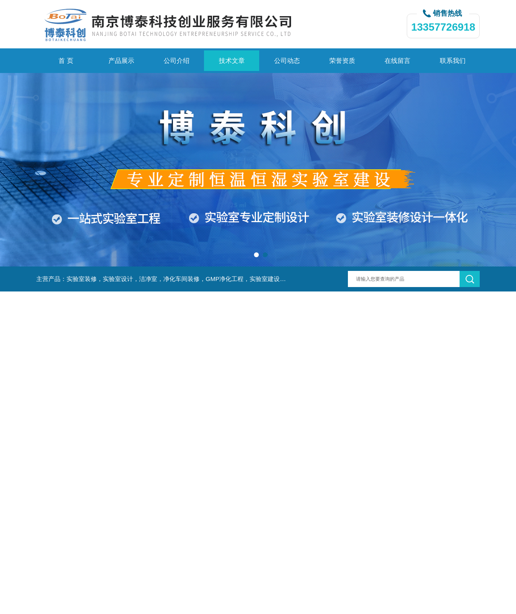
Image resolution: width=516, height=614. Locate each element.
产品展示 (121, 60)
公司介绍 (176, 60)
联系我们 (453, 60)
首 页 (65, 60)
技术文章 (232, 60)
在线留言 (397, 60)
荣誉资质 (342, 60)
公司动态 (287, 60)
